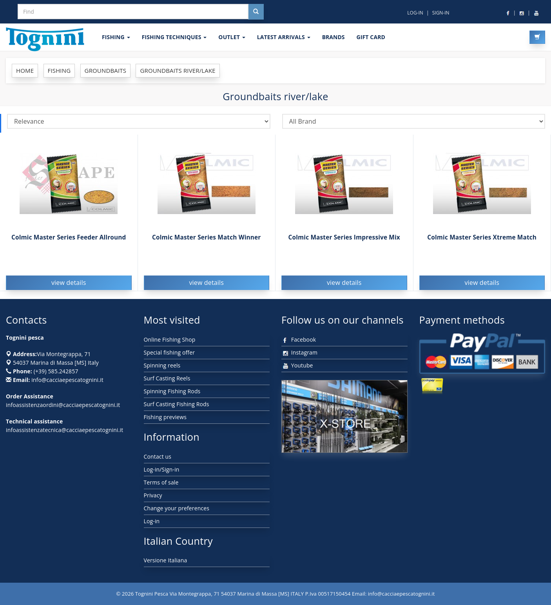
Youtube (297, 365)
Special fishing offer (169, 352)
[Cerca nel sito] (256, 12)
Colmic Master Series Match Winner (206, 237)
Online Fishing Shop (170, 339)
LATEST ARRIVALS (283, 37)
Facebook (298, 339)
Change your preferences (177, 508)
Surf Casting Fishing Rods (176, 404)
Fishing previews (165, 417)
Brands (333, 37)
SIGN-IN (441, 12)
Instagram (299, 352)
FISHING (116, 37)
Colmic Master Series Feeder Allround (68, 237)
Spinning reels (162, 365)
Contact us (158, 456)
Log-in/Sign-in (161, 469)
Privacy (153, 495)
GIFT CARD (370, 37)
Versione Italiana (165, 560)
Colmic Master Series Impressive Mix (344, 237)
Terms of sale (161, 482)
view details (68, 282)
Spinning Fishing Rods (172, 391)
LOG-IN (415, 12)
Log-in (152, 521)
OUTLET (231, 37)
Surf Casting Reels (167, 378)
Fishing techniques (174, 37)
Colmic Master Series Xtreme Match (481, 237)
